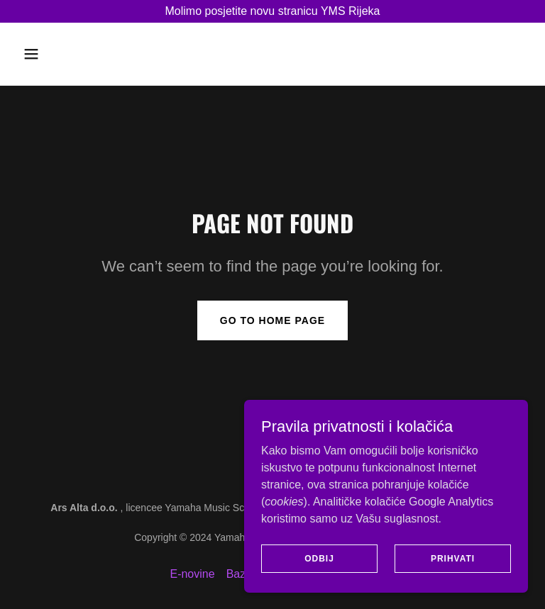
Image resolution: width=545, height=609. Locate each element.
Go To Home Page (272, 320)
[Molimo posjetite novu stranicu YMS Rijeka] (272, 11)
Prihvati (453, 558)
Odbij (319, 558)
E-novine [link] (192, 574)
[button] (55, 54)
